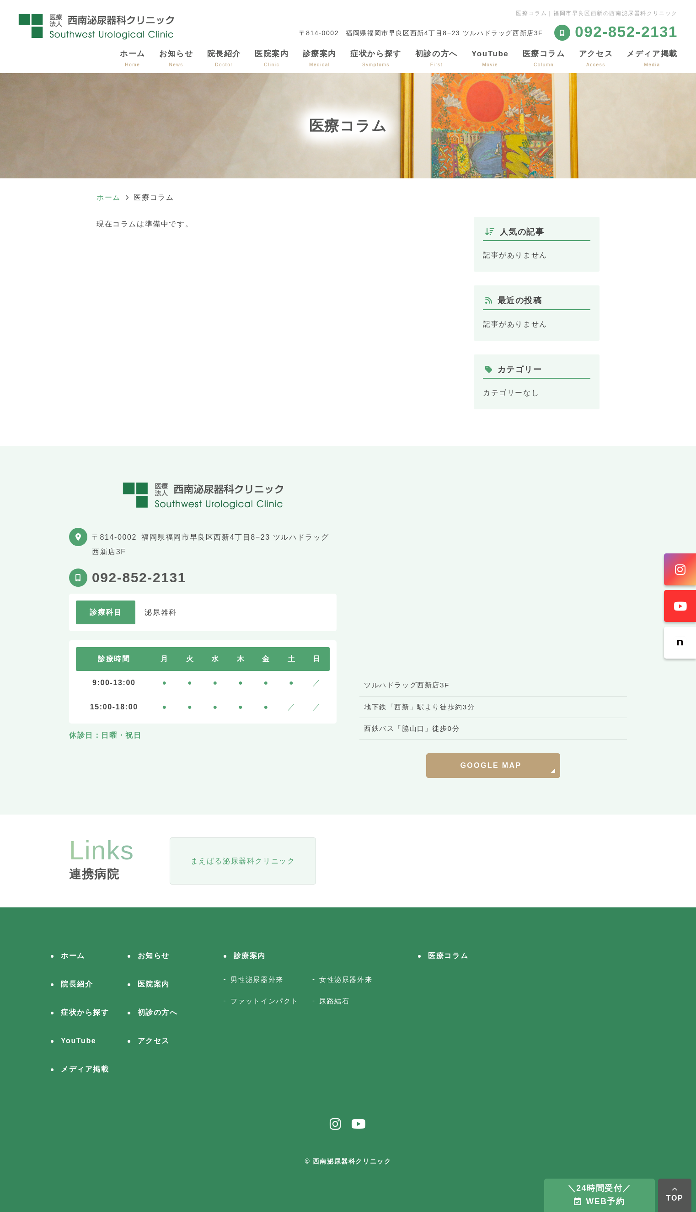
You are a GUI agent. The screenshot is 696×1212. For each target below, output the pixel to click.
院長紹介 (224, 58)
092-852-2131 (139, 577)
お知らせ (176, 58)
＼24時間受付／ (600, 1195)
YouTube (490, 58)
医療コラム (544, 58)
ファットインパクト (264, 1001)
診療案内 (320, 58)
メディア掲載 (652, 58)
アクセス (596, 58)
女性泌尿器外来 (345, 979)
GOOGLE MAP (490, 765)
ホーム (132, 58)
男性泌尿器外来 (257, 979)
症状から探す (376, 58)
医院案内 (272, 58)
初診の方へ (436, 58)
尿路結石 (334, 1001)
